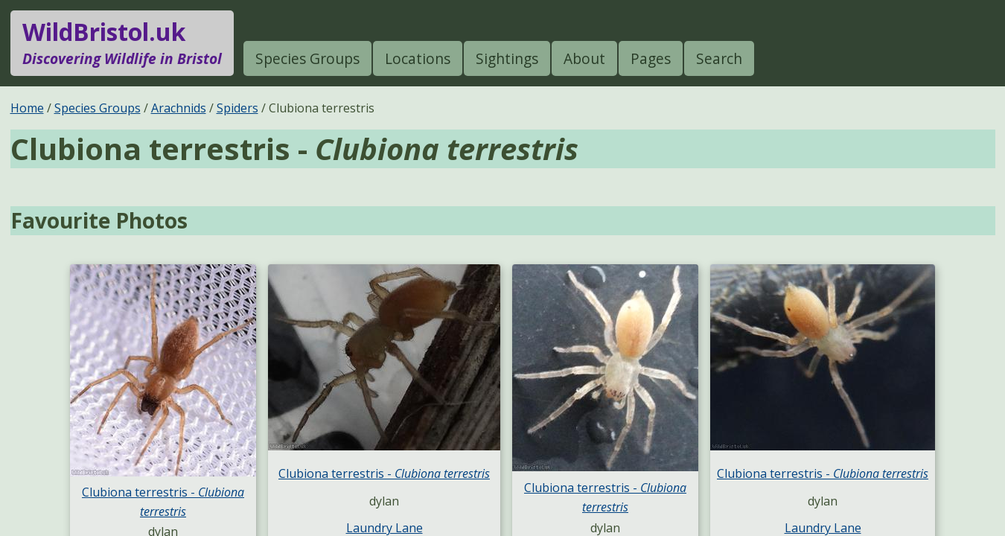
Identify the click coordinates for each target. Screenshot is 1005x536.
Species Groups (307, 58)
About (584, 58)
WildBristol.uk (122, 43)
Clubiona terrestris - (384, 473)
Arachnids (178, 108)
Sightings (507, 58)
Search (719, 58)
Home (27, 108)
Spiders (237, 108)
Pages (651, 58)
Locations (417, 58)
